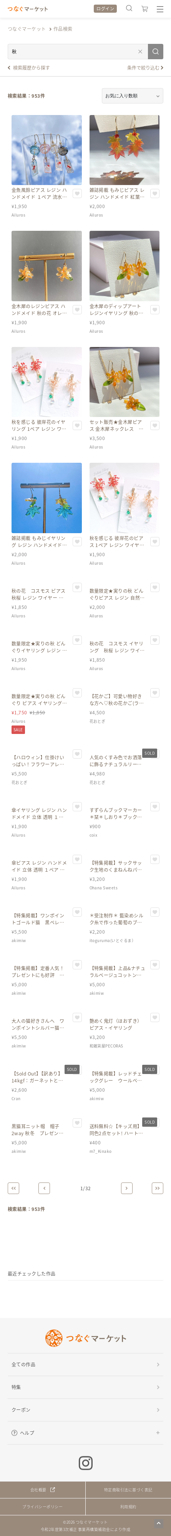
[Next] (127, 1188)
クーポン (21, 1409)
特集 (16, 1387)
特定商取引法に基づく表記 (128, 1490)
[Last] (157, 1188)
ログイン (105, 8)
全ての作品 (23, 1364)
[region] (85, 1288)
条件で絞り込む (143, 67)
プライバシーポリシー (42, 1506)
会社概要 (38, 1490)
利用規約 (128, 1506)
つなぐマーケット (27, 28)
